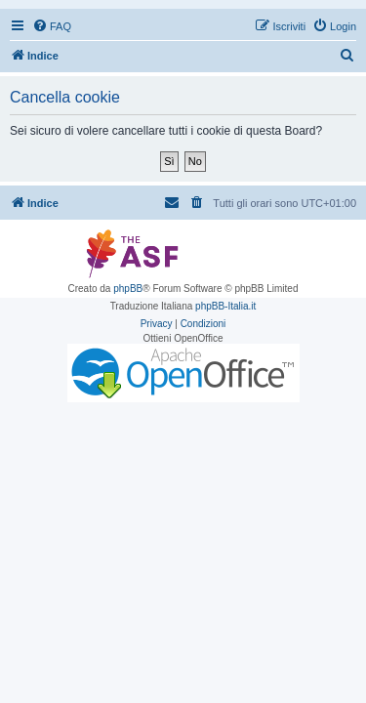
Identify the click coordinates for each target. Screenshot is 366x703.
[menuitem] (51, 26)
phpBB (127, 288)
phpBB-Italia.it (225, 306)
